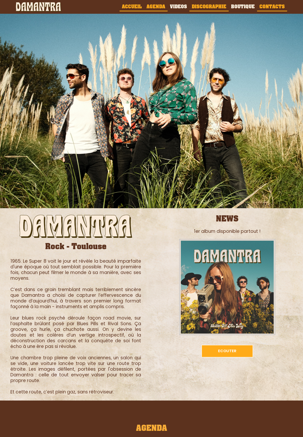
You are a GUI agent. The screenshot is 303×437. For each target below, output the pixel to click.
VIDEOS (178, 6)
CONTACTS (272, 6)
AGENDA (156, 6)
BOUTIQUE (243, 6)
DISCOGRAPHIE (209, 6)
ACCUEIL (132, 6)
